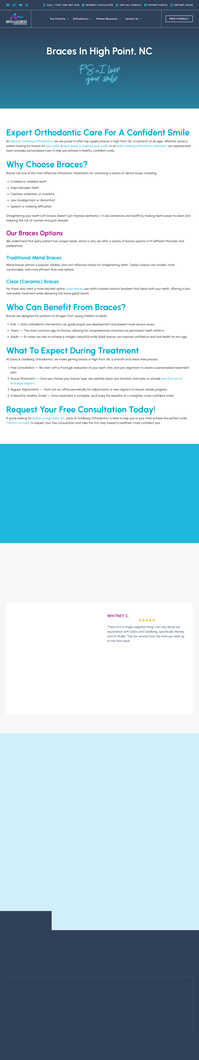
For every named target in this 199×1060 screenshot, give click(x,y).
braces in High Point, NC (48, 418)
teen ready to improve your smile (85, 146)
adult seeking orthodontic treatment (142, 146)
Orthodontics (82, 19)
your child (52, 146)
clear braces (74, 289)
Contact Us (133, 19)
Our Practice (59, 19)
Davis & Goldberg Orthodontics (31, 141)
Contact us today (18, 423)
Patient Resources (108, 19)
